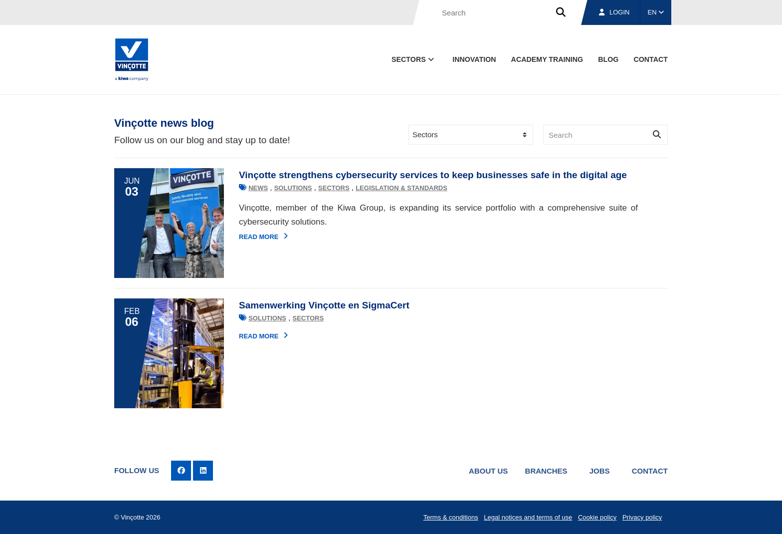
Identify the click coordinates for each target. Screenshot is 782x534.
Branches (546, 471)
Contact (650, 471)
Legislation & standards (401, 188)
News (258, 188)
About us (488, 471)
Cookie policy (597, 517)
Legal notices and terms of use (528, 517)
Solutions (293, 188)
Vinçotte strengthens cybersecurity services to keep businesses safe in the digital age (433, 175)
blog (608, 59)
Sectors (334, 188)
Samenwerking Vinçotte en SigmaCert (324, 305)
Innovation (474, 59)
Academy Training (547, 59)
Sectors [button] (413, 59)
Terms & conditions (450, 517)
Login (614, 12)
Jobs (599, 471)
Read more (263, 236)
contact (650, 59)
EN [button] (656, 12)
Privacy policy (642, 517)
